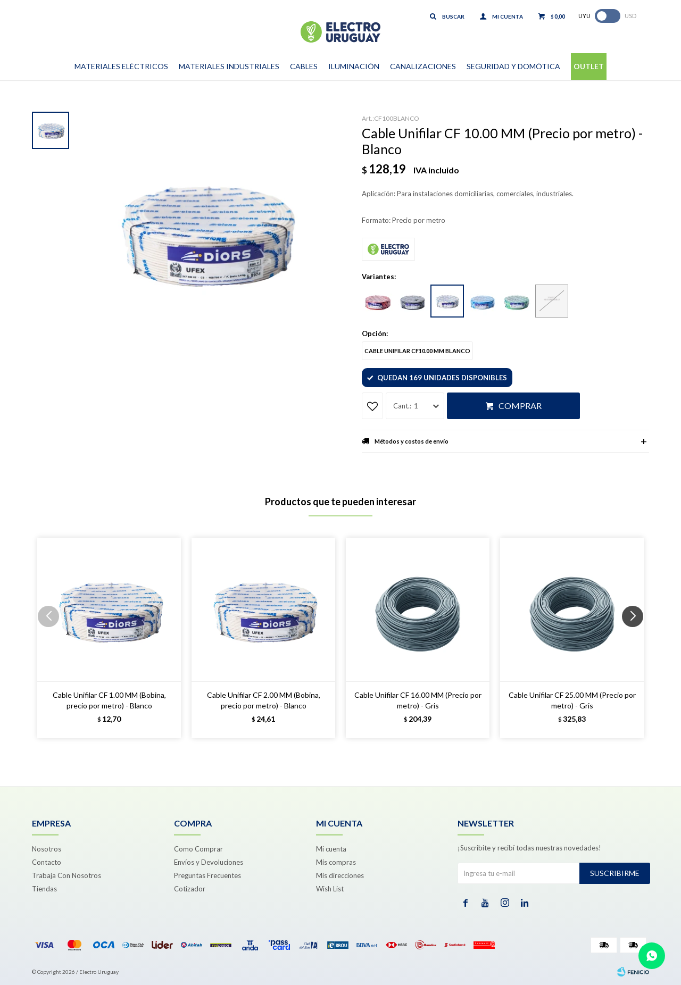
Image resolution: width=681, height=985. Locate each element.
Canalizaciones (423, 66)
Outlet (589, 66)
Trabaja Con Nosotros (66, 875)
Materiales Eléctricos (121, 66)
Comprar (520, 405)
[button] (636, 637)
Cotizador (189, 888)
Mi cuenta (331, 849)
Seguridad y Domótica (513, 66)
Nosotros (46, 849)
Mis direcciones (340, 875)
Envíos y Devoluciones (208, 862)
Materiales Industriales (229, 66)
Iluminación (353, 66)
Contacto (46, 862)
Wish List (330, 888)
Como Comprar (198, 849)
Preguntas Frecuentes (207, 875)
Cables (304, 66)
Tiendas (44, 888)
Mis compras (336, 862)
